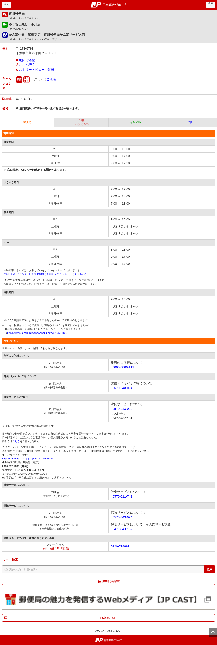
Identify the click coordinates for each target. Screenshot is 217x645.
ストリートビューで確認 (36, 69)
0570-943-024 (122, 388)
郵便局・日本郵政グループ (108, 5)
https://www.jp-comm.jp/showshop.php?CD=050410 (36, 332)
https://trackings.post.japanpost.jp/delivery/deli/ (28, 458)
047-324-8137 (122, 529)
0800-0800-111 (123, 367)
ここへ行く (27, 64)
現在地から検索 (111, 581)
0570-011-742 (122, 496)
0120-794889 (120, 546)
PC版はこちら (108, 617)
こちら (51, 79)
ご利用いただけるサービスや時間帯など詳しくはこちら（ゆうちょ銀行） (46, 274)
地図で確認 (27, 60)
